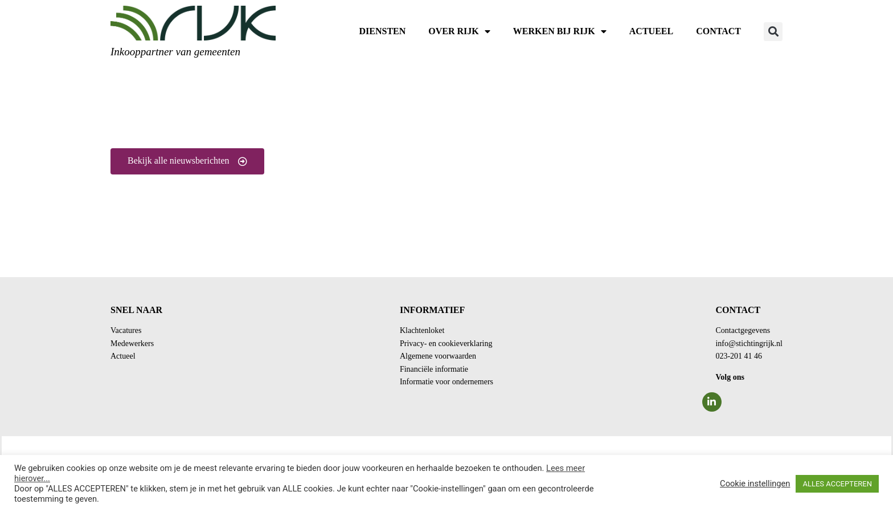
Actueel (651, 31)
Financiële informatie (434, 369)
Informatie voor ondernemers (446, 381)
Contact (718, 31)
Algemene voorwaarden (438, 356)
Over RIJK (459, 31)
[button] (773, 31)
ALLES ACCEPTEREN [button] (837, 484)
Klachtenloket (422, 330)
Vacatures (125, 330)
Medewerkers (132, 343)
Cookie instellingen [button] (755, 483)
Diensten (382, 31)
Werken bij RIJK (560, 31)
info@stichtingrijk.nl (749, 343)
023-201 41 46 (738, 356)
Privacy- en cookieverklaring (446, 343)
